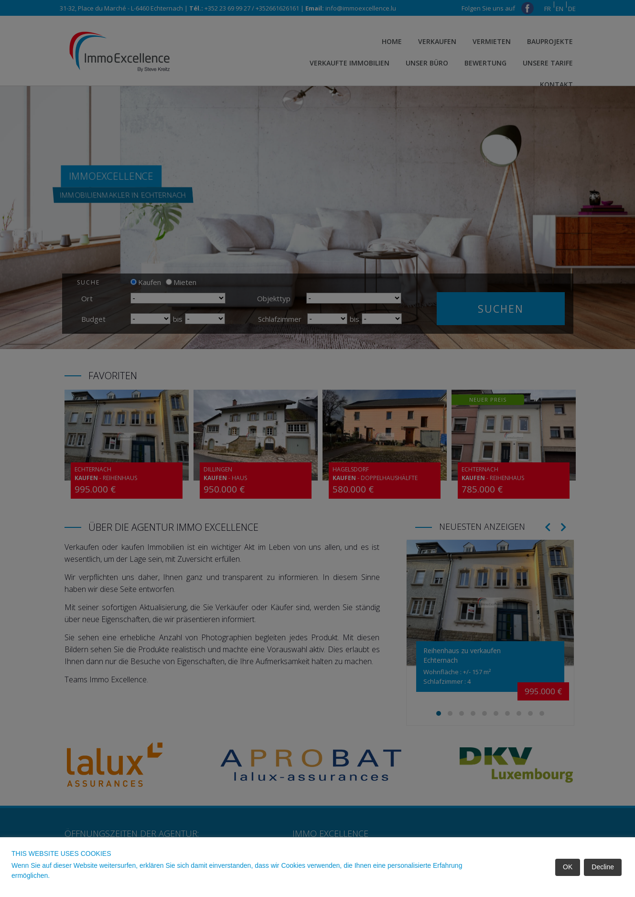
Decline (603, 867)
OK (567, 867)
